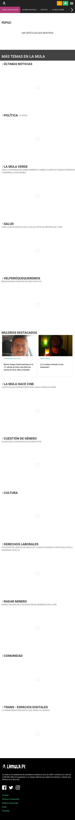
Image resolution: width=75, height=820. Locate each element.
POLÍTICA (44, 10)
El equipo (5, 795)
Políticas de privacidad (10, 803)
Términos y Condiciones (10, 799)
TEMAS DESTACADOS (10, 10)
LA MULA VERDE (58, 10)
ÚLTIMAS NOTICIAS (29, 10)
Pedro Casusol (45, 358)
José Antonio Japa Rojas (12, 358)
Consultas (5, 811)
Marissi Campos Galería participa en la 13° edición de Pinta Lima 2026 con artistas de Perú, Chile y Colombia (18, 367)
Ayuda (4, 807)
